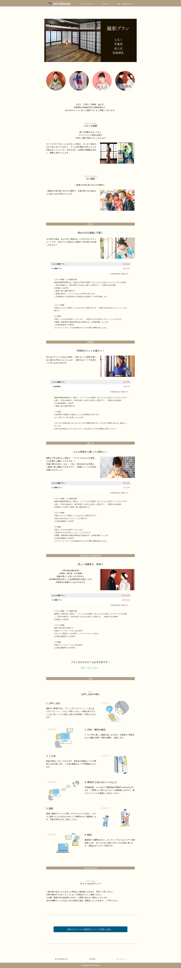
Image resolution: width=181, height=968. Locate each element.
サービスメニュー (87, 4)
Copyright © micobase (90, 965)
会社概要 (92, 959)
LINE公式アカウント (54, 711)
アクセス (105, 4)
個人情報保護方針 (61, 959)
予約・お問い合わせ (124, 4)
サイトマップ (121, 959)
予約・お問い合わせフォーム (77, 708)
